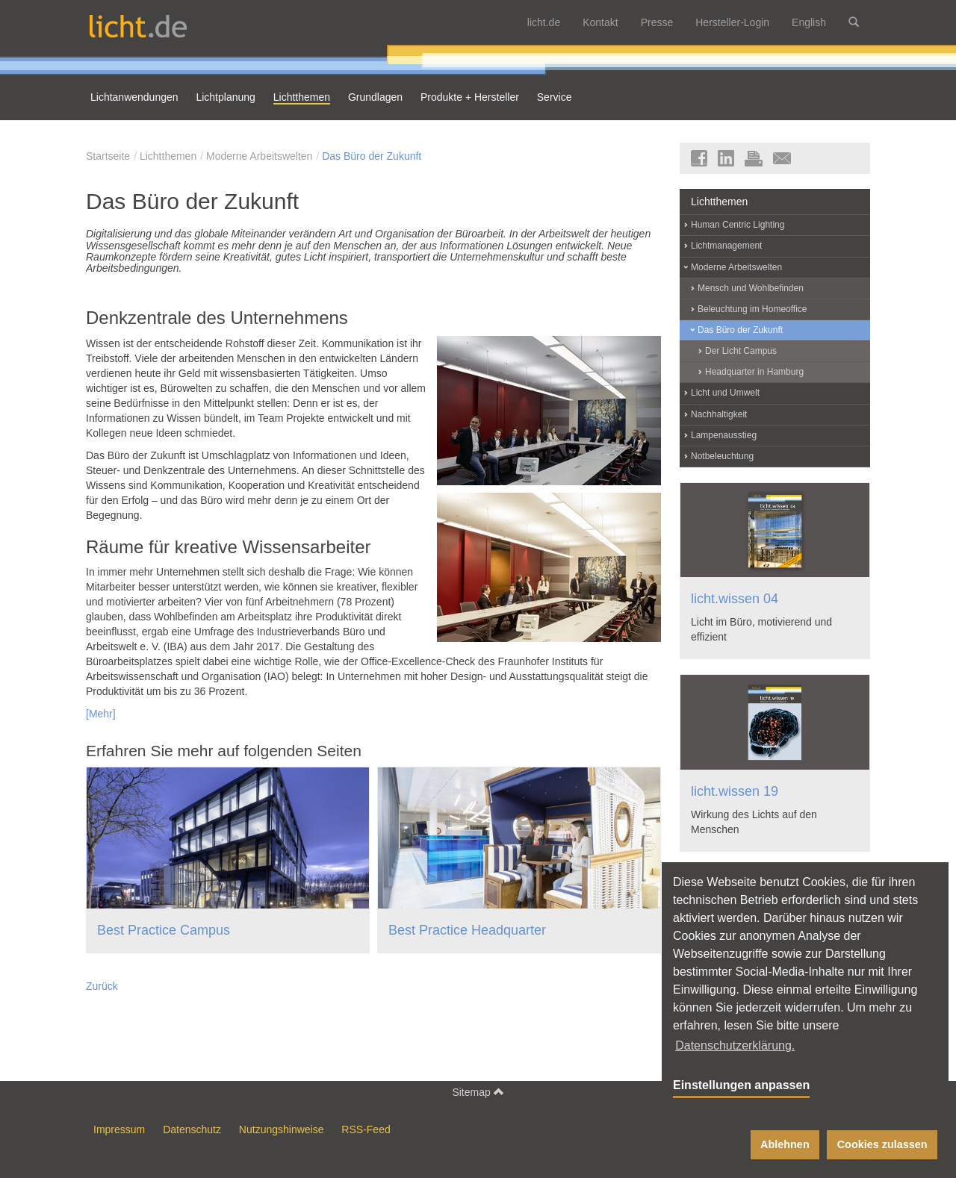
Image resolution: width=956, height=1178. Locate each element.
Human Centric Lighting (737, 224)
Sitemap (477, 1091)
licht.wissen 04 (734, 598)
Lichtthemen (168, 156)
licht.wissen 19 (734, 791)
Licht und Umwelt (725, 392)
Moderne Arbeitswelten (259, 156)
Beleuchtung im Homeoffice (752, 309)
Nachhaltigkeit (719, 414)
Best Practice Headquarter (467, 930)
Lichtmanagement (726, 245)
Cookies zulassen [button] (882, 1144)
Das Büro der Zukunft (371, 156)
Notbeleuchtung (722, 456)
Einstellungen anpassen (741, 1085)
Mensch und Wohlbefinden (751, 288)
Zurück (102, 986)
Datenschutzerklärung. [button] (735, 1045)
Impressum (119, 1129)
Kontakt (600, 22)
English (809, 22)
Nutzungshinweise (281, 1129)
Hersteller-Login (732, 22)
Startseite (108, 156)
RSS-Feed (365, 1129)
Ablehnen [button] (785, 1144)
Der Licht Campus (741, 351)
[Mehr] (101, 714)
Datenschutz (192, 1129)
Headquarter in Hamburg (754, 372)
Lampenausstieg (724, 435)
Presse (657, 22)
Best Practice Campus (163, 930)
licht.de (543, 22)
